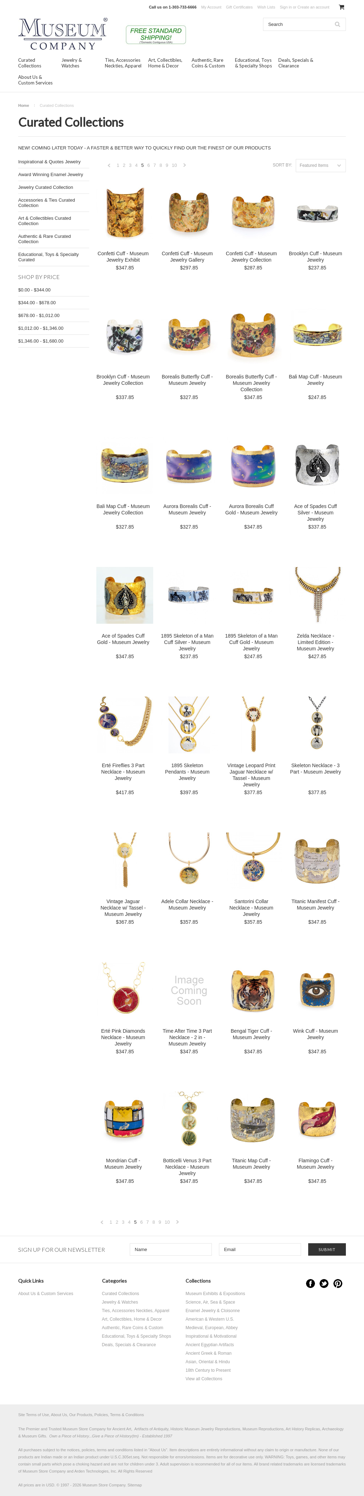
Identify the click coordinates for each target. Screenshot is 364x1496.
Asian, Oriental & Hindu (208, 1361)
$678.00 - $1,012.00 (38, 315)
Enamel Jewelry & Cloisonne (213, 1310)
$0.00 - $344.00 (34, 290)
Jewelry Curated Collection (45, 187)
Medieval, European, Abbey (212, 1327)
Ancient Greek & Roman (208, 1353)
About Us (158, 1450)
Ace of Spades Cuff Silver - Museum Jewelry (315, 512)
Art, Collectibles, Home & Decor (165, 63)
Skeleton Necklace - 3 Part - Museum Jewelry (315, 769)
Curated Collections (29, 63)
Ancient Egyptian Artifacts (210, 1344)
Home (23, 105)
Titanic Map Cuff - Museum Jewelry (251, 1164)
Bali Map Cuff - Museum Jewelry (315, 380)
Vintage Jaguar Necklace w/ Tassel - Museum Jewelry (123, 908)
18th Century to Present (208, 1370)
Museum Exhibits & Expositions (215, 1293)
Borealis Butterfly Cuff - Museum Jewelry (187, 380)
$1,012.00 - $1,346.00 (40, 328)
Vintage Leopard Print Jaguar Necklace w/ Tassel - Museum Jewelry (251, 775)
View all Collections (204, 1378)
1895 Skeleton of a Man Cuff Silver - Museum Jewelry (187, 642)
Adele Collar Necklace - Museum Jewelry (187, 905)
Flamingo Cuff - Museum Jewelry (315, 1164)
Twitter (324, 1283)
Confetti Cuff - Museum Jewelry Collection (251, 257)
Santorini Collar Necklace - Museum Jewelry (251, 908)
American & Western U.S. (210, 1319)
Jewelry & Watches (71, 63)
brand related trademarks (281, 1464)
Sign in (286, 7)
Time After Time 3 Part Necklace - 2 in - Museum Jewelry (187, 1037)
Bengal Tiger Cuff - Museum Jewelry (251, 1034)
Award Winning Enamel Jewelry (50, 174)
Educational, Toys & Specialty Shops (253, 63)
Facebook (310, 1283)
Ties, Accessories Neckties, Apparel (123, 63)
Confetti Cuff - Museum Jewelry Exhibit (123, 257)
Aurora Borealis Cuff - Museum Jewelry (187, 509)
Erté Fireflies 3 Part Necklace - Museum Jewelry (123, 772)
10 (174, 165)
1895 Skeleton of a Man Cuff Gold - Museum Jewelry (251, 642)
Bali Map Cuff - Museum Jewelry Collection (123, 509)
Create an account (314, 7)
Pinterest (337, 1283)
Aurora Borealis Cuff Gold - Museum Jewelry (251, 509)
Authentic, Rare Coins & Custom (208, 63)
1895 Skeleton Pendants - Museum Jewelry (187, 772)
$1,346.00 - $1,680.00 (40, 341)
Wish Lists (266, 7)
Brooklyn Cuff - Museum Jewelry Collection (123, 380)
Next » (185, 167)
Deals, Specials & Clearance (295, 63)
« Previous (109, 167)
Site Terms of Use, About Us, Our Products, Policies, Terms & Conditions (81, 1415)
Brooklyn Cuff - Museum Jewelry (315, 257)
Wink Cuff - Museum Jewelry (315, 1034)
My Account (211, 7)
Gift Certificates (239, 7)
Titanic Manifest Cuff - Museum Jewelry (315, 905)
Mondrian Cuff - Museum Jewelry (123, 1164)
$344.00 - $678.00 (37, 302)
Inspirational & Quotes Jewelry (49, 161)
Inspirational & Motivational (211, 1336)
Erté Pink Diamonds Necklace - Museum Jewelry (123, 1037)
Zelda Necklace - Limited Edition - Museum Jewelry (315, 642)
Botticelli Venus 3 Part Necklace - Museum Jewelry (187, 1167)
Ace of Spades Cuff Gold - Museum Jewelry (123, 639)
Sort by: (282, 165)
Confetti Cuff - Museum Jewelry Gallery (187, 257)
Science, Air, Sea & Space (210, 1302)
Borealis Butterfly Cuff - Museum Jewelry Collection (251, 383)
